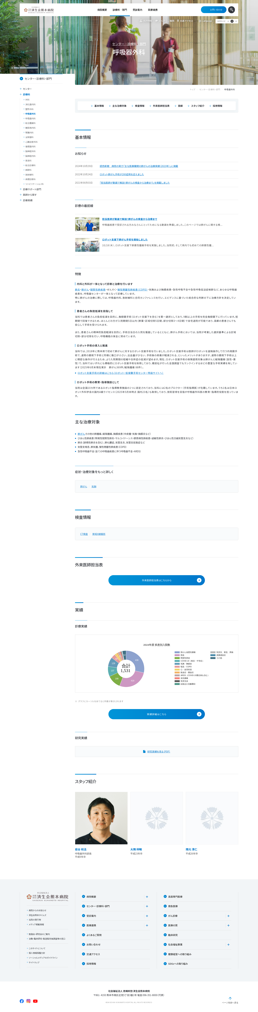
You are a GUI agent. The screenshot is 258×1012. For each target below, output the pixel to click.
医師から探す (29, 194)
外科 (27, 99)
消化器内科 (30, 104)
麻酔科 (28, 170)
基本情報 (99, 106)
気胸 (93, 486)
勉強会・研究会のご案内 (39, 934)
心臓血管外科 (31, 142)
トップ (196, 89)
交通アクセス (185, 21)
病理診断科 (30, 179)
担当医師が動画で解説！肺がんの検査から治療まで (129, 219)
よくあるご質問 (164, 21)
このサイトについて (37, 948)
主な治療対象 (119, 106)
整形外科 (29, 109)
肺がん (85, 289)
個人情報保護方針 (37, 953)
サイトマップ (34, 962)
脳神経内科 (30, 156)
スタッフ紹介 (197, 106)
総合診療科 (30, 165)
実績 (180, 106)
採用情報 (146, 21)
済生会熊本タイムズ (37, 915)
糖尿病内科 (30, 127)
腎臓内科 (29, 132)
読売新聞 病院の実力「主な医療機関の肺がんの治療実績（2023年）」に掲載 (139, 166)
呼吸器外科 (30, 113)
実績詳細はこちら (174, 714)
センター (27, 88)
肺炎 (77, 289)
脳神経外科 (30, 151)
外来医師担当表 (161, 106)
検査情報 (139, 106)
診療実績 (27, 200)
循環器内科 (30, 146)
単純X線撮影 (98, 534)
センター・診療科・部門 (129, 43)
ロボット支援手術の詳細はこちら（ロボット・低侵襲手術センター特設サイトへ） (121, 373)
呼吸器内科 (30, 118)
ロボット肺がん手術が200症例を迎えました (122, 174)
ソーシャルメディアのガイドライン (43, 958)
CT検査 (84, 534)
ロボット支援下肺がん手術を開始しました (125, 239)
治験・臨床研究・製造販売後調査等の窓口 (47, 938)
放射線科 (29, 174)
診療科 (26, 94)
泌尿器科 (29, 137)
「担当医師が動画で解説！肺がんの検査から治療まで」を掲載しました (135, 182)
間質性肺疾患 (98, 289)
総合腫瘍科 (30, 123)
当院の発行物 (35, 919)
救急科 (28, 160)
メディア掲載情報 (36, 924)
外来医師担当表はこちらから (171, 580)
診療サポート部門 (32, 189)
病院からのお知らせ (37, 910)
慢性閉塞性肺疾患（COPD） (132, 289)
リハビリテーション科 (34, 184)
